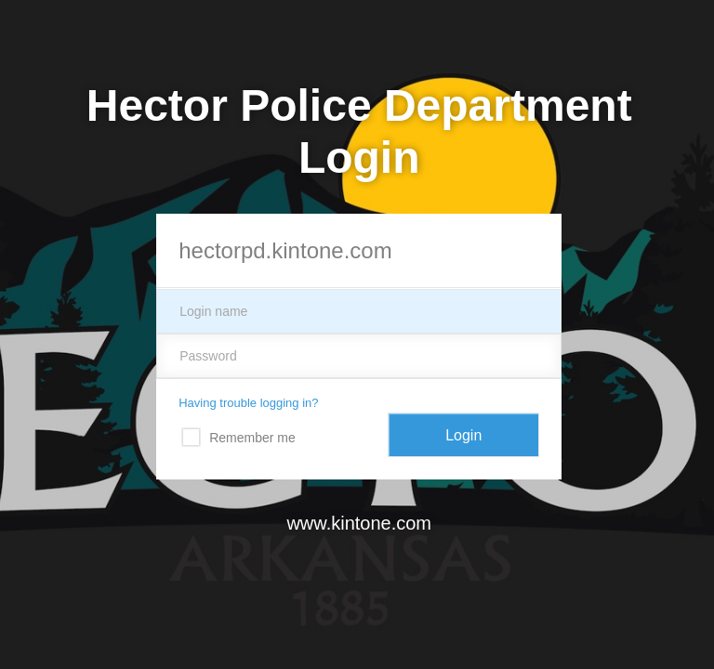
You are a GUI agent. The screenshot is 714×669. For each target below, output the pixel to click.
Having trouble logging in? (248, 403)
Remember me (252, 437)
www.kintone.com (358, 523)
